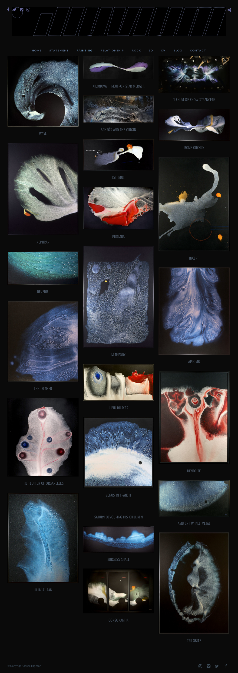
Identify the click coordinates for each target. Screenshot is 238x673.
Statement (59, 50)
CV (163, 50)
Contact (198, 50)
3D (151, 50)
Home (36, 50)
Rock (136, 50)
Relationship (112, 50)
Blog (177, 50)
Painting (85, 50)
